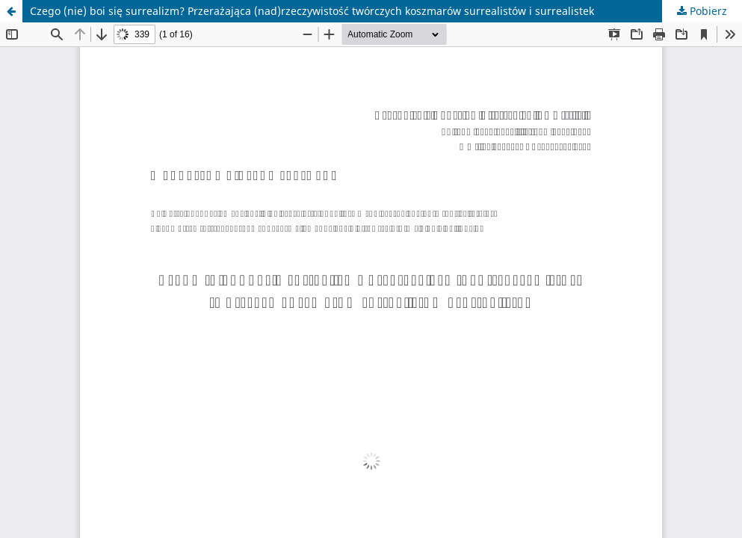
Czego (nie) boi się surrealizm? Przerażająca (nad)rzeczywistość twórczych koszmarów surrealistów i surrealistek (312, 11)
